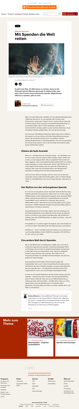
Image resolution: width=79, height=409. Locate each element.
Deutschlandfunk (32, 3)
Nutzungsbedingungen (43, 404)
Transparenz (67, 388)
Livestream (19, 381)
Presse (66, 383)
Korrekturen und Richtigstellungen (69, 392)
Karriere (66, 386)
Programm (11, 14)
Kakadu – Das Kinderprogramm (6, 393)
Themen (3, 14)
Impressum (55, 404)
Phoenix (38, 406)
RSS (33, 388)
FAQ (33, 381)
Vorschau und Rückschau (5, 382)
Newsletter (35, 386)
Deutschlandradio (69, 381)
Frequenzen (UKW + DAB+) (22, 384)
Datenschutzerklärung (26, 404)
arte (45, 406)
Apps (33, 383)
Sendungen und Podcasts (5, 386)
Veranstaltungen (37, 391)
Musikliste (32, 14)
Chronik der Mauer (54, 406)
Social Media (51, 383)
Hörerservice (51, 381)
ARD (27, 406)
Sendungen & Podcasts (21, 14)
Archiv (37, 14)
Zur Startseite (29, 367)
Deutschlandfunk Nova (45, 3)
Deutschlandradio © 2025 (39, 402)
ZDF (32, 406)
